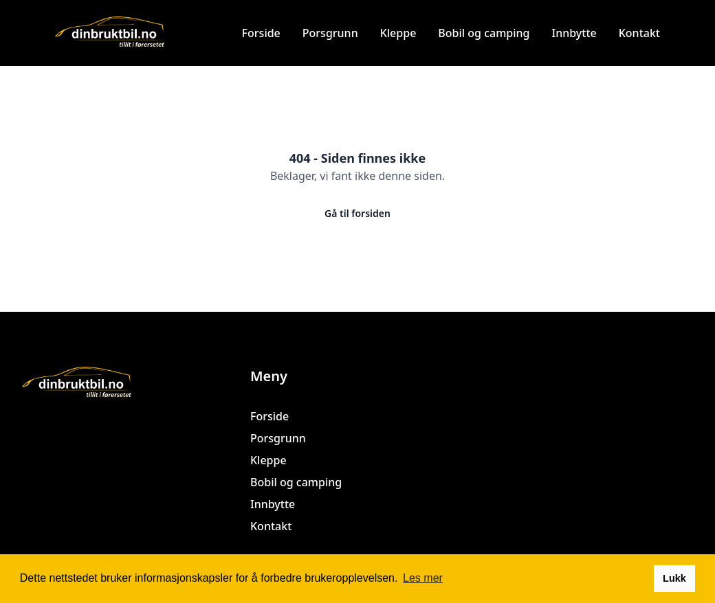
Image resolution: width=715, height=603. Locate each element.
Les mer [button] (423, 578)
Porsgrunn (330, 33)
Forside (261, 33)
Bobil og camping (483, 33)
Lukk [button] (674, 578)
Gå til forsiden (357, 213)
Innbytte (574, 33)
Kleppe (398, 33)
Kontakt (639, 33)
